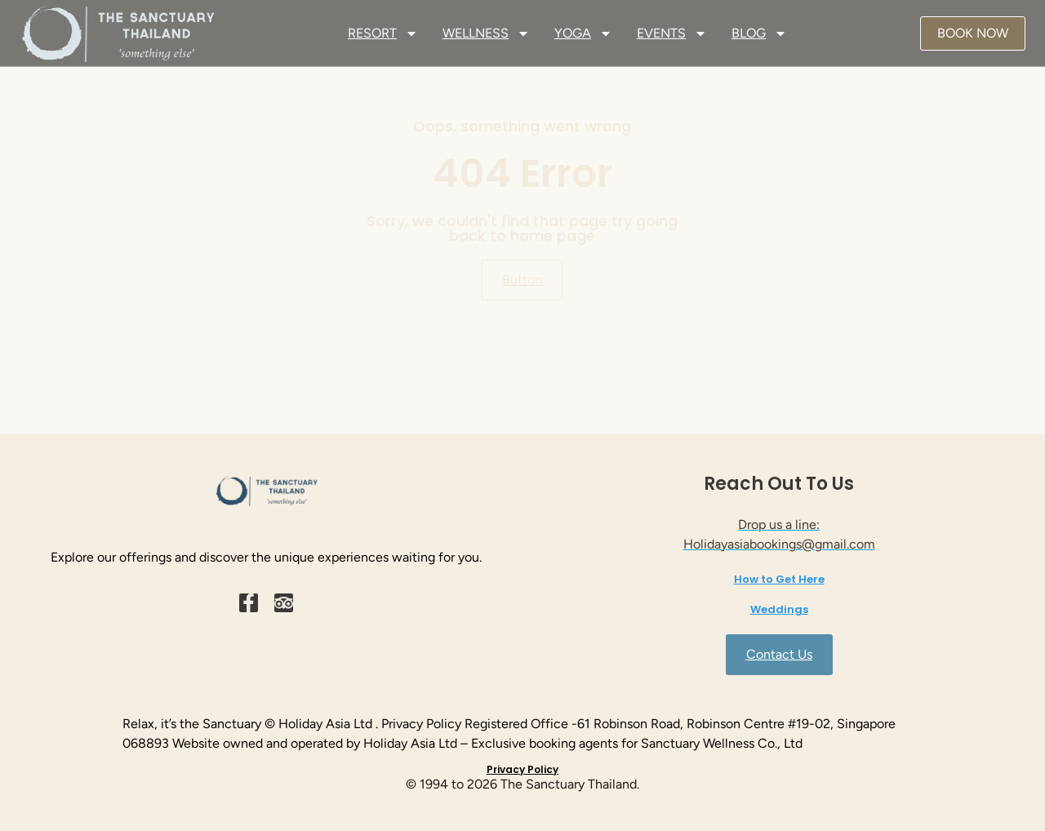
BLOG (759, 33)
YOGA (583, 33)
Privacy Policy (522, 769)
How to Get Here (779, 579)
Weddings (779, 609)
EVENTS (672, 33)
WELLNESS (486, 33)
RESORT (383, 33)
